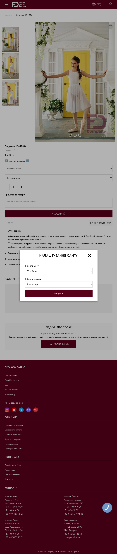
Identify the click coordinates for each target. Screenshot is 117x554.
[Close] (90, 255)
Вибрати (58, 293)
